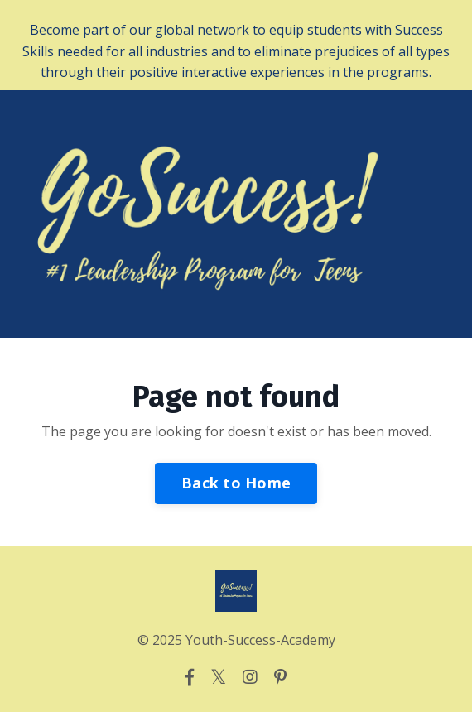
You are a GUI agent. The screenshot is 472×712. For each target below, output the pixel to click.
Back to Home (236, 483)
